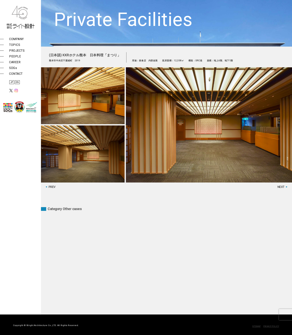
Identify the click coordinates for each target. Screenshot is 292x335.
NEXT (281, 187)
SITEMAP (256, 326)
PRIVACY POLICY (271, 326)
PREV (52, 187)
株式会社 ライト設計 (20, 17)
